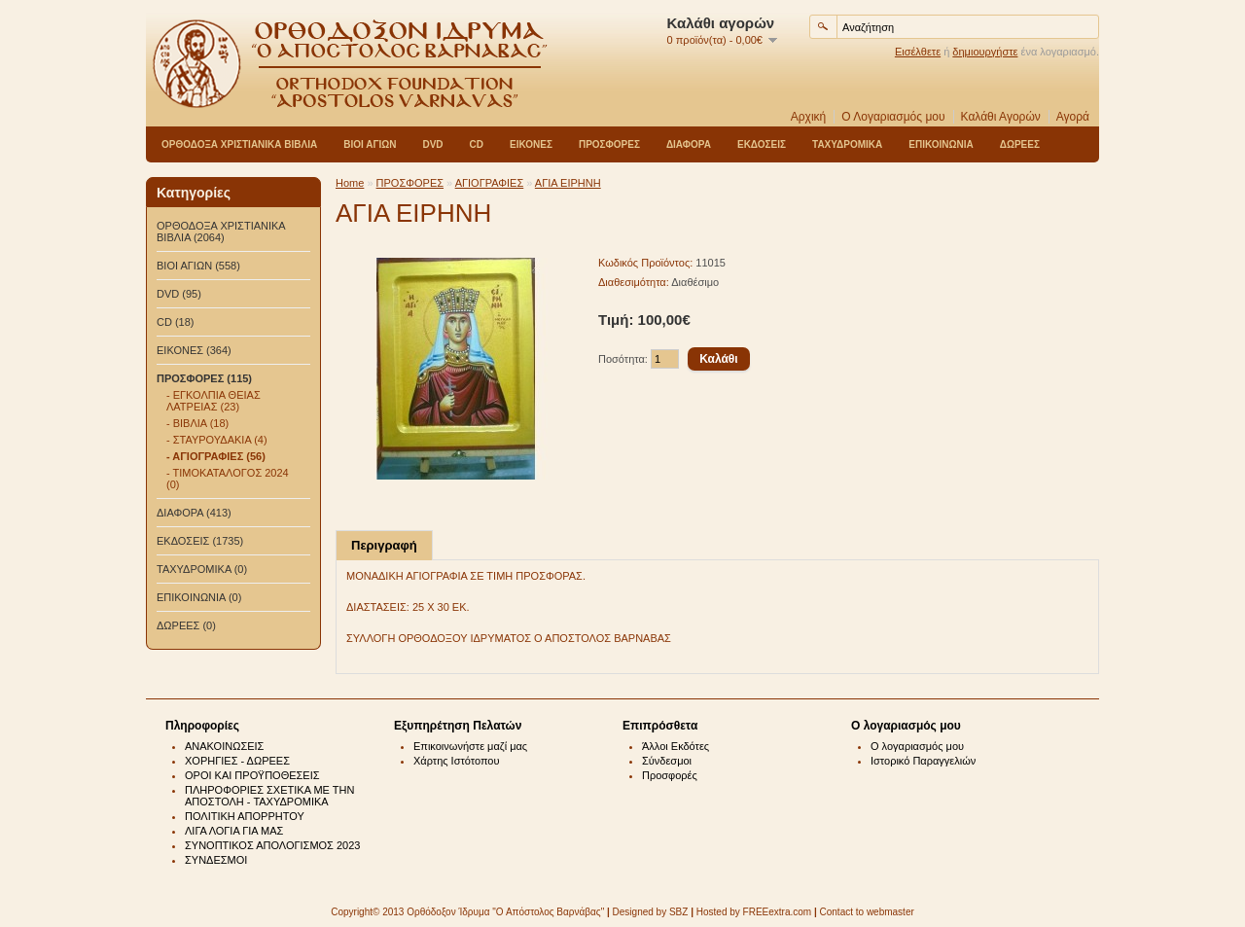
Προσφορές (669, 775)
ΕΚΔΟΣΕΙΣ (761, 144)
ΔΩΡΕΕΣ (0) (186, 625)
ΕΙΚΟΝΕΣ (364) (194, 350)
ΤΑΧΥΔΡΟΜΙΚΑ (847, 144)
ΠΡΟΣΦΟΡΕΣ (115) (204, 378)
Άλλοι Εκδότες (675, 746)
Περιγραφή (384, 545)
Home (350, 183)
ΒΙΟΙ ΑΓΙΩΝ (369, 144)
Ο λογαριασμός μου (917, 746)
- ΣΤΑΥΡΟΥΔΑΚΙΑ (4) (216, 440)
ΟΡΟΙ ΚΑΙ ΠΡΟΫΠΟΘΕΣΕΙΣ (252, 775)
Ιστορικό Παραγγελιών (923, 761)
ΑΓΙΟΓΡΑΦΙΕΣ (489, 183)
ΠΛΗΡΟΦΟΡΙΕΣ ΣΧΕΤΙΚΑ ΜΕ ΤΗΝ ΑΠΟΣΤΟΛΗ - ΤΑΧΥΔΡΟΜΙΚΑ (269, 795)
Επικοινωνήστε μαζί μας (470, 746)
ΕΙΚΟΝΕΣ (531, 144)
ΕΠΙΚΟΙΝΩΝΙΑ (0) (199, 597)
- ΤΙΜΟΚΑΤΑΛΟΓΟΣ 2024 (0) (227, 478)
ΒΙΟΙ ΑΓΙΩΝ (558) (198, 265)
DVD (432, 144)
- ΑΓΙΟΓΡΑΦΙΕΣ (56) (216, 456)
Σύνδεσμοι (667, 761)
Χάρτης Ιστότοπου (456, 761)
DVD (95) (179, 294)
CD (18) (176, 322)
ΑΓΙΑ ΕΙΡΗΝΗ (568, 183)
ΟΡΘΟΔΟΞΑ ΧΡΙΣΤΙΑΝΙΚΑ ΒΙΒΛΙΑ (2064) (221, 231)
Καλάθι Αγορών (1001, 117)
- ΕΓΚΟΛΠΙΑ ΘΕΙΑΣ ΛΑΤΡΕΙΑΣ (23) (213, 400)
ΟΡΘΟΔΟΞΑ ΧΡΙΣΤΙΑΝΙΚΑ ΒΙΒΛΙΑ (239, 144)
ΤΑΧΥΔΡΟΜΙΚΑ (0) (202, 569)
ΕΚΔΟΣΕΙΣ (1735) (200, 541)
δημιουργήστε (984, 51)
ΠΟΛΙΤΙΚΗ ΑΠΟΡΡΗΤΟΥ (244, 816)
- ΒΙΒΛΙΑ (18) (197, 423)
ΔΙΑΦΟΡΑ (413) (194, 512)
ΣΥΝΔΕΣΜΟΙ (216, 860)
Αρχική (808, 117)
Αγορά (1072, 117)
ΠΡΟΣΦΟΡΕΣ (609, 144)
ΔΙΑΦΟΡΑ (688, 144)
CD (476, 144)
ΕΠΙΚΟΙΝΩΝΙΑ (940, 144)
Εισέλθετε (918, 51)
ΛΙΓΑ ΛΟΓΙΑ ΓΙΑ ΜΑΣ (234, 831)
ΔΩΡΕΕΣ (1020, 144)
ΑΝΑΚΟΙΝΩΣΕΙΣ (224, 746)
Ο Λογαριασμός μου (892, 117)
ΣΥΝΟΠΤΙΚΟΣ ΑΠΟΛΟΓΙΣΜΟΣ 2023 (272, 845)
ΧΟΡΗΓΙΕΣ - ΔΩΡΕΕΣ (237, 761)
